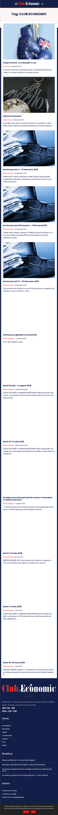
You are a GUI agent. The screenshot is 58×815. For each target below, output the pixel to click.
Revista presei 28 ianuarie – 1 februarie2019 (25, 225)
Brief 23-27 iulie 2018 (13, 441)
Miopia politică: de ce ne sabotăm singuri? (18, 760)
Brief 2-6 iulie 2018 (12, 606)
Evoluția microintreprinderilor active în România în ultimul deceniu (27, 498)
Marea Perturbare (12, 116)
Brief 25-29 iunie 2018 (14, 662)
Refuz (33, 812)
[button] (42, 3)
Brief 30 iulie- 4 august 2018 (17, 385)
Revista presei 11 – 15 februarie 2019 (21, 281)
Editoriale (7, 66)
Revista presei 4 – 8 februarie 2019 (20, 169)
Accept (26, 812)
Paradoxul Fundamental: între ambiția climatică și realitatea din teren (27, 770)
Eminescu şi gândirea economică (20, 334)
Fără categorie (9, 338)
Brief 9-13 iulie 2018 (12, 553)
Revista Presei (8, 173)
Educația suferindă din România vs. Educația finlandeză (23, 765)
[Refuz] (55, 809)
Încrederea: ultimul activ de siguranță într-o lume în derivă (25, 775)
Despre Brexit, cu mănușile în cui (19, 62)
